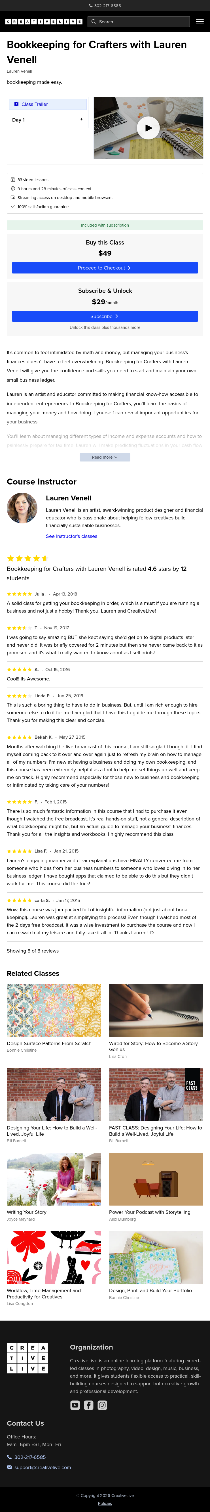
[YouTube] (75, 1405)
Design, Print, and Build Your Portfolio (150, 1290)
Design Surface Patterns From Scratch (49, 1043)
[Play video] (148, 128)
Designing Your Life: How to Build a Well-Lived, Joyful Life (52, 1130)
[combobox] (139, 21)
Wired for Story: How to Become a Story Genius (153, 1046)
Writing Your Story (26, 1212)
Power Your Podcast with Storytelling (149, 1212)
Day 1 (18, 119)
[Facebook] (89, 1405)
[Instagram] (102, 1405)
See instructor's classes (71, 536)
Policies (105, 1503)
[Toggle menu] (200, 21)
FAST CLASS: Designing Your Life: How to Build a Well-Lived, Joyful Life (155, 1130)
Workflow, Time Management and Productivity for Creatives (44, 1293)
